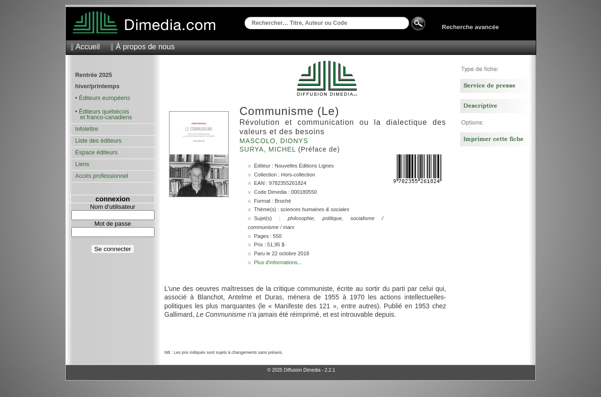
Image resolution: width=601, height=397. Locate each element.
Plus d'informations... (278, 262)
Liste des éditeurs (98, 140)
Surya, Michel (268, 149)
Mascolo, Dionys (274, 141)
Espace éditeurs (96, 152)
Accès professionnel (101, 176)
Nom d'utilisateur (112, 206)
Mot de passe (112, 223)
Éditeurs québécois (104, 111)
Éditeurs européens (104, 98)
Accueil (88, 47)
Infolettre (86, 129)
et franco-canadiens (103, 117)
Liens (82, 164)
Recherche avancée (470, 27)
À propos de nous (145, 47)
